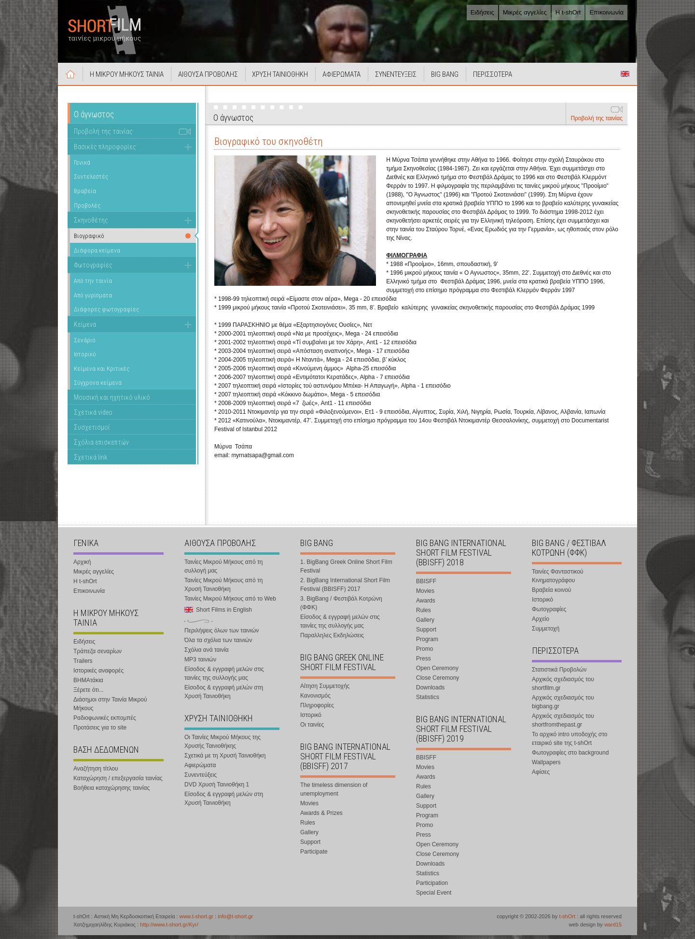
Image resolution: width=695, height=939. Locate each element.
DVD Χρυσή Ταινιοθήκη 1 (216, 788)
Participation (432, 886)
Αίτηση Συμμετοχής (324, 690)
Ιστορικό (85, 358)
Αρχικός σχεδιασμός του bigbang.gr (563, 706)
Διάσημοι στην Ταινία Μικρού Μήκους (110, 707)
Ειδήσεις (482, 12)
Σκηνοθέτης (91, 224)
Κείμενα (85, 328)
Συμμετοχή (545, 632)
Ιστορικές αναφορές (98, 674)
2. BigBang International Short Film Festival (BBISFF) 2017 (345, 588)
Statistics (427, 701)
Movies (309, 807)
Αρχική (71, 78)
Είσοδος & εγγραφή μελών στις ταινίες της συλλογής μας (224, 677)
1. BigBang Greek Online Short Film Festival (346, 570)
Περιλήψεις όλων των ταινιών (221, 634)
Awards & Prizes (321, 816)
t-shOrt (567, 920)
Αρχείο (540, 622)
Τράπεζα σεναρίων (97, 655)
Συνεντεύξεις (200, 778)
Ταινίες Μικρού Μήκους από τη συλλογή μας (223, 570)
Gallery (309, 836)
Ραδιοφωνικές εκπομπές (104, 721)
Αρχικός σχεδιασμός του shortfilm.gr (563, 687)
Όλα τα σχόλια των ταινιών (218, 644)
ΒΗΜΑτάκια (88, 684)
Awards (425, 604)
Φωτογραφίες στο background (570, 756)
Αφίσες (541, 775)
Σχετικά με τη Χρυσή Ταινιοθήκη (225, 759)
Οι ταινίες (312, 728)
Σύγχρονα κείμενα (98, 386)
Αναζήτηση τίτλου (95, 772)
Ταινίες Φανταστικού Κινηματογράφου (558, 580)
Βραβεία (85, 194)
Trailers (83, 664)
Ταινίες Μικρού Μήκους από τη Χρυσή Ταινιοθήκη (223, 588)
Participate (314, 855)
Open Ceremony (437, 672)
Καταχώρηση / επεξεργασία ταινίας (118, 782)
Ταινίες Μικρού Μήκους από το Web (230, 602)
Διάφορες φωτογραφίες (106, 313)
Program (427, 643)
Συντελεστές (91, 180)
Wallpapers (546, 766)
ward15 (613, 928)
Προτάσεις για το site (99, 731)
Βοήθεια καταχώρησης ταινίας (111, 791)
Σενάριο (85, 344)
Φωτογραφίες (93, 269)
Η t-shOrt (568, 12)
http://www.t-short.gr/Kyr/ (169, 928)
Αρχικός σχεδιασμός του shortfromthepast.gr (563, 724)
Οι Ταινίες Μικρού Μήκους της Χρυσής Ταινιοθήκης (222, 745)
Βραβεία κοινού (551, 593)
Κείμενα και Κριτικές (101, 372)
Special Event (433, 896)
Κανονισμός (315, 699)
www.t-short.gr (196, 920)
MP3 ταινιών (200, 663)
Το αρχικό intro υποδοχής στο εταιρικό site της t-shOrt (569, 742)
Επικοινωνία (606, 12)
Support (310, 845)
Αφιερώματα (200, 769)
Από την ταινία (93, 284)
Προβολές (87, 209)
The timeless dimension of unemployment (333, 793)
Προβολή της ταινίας (596, 122)
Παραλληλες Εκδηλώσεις (332, 639)
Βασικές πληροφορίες (105, 150)
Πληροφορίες (317, 709)
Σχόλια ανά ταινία (206, 653)
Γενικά (82, 166)
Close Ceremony (437, 681)
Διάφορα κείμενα (97, 254)
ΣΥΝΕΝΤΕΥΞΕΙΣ (407, 78)
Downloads (430, 691)
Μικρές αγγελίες (525, 12)
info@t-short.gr (235, 920)
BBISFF (426, 585)
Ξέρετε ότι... (88, 693)
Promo (424, 652)
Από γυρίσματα (93, 299)
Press (423, 662)
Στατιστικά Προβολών (559, 673)
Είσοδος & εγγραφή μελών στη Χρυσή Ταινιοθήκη (223, 695)
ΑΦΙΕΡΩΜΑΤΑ (351, 78)
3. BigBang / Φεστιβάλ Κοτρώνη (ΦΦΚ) (341, 607)
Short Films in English (625, 78)
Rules (307, 826)
